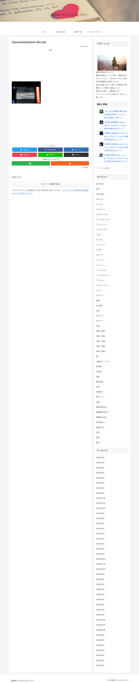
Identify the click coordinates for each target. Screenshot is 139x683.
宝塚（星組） (101, 336)
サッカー (99, 240)
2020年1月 (100, 615)
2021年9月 (100, 513)
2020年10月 (100, 569)
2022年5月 (100, 473)
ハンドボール (101, 270)
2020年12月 (100, 559)
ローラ (98, 290)
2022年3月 (100, 483)
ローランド (100, 295)
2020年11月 (100, 564)
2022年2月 (100, 488)
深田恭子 (99, 392)
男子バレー (100, 397)
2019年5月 (100, 655)
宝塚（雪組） (101, 351)
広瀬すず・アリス (103, 361)
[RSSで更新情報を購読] (70, 163)
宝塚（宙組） (101, 331)
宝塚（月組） (101, 341)
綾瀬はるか (100, 427)
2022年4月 (100, 478)
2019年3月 (100, 665)
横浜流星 (99, 382)
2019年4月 (100, 660)
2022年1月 (100, 493)
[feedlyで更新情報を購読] (31, 163)
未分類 (98, 372)
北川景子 (99, 306)
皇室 (98, 402)
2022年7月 (100, 463)
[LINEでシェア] (50, 155)
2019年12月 (100, 620)
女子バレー (100, 321)
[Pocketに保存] (24, 155)
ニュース (99, 265)
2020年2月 (100, 610)
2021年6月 (100, 529)
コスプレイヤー (102, 230)
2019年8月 (100, 640)
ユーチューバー (102, 285)
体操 (98, 301)
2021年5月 (100, 534)
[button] (76, 155)
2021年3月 (100, 544)
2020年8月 (100, 579)
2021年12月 (100, 498)
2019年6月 (100, 650)
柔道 (98, 377)
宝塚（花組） (101, 346)
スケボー (99, 250)
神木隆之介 (100, 422)
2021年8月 (100, 518)
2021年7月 (100, 523)
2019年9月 (100, 635)
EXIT (98, 189)
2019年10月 (100, 630)
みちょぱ (99, 199)
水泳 (98, 387)
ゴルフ (98, 235)
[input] (112, 168)
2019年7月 (100, 645)
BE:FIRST (100, 184)
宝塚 (98, 326)
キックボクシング (103, 219)
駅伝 (98, 443)
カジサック (100, 209)
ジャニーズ (100, 245)
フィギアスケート (103, 275)
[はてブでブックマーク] (76, 149)
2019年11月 (100, 625)
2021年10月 (100, 508)
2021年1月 (100, 554)
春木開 (98, 366)
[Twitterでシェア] (24, 149)
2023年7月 (100, 458)
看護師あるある (102, 412)
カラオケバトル (102, 214)
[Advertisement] (50, 65)
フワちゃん (100, 280)
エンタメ (99, 204)
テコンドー (100, 260)
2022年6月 (100, 468)
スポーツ (99, 255)
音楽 (98, 437)
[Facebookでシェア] (50, 149)
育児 (98, 432)
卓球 (98, 311)
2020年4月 (100, 600)
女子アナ (99, 316)
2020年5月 (100, 595)
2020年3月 (100, 605)
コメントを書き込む (50, 184)
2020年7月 (100, 584)
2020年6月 (100, 589)
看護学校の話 (101, 407)
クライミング (101, 225)
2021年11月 (100, 503)
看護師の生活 (101, 417)
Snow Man (100, 194)
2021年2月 (100, 549)
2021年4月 (100, 539)
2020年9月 (100, 574)
